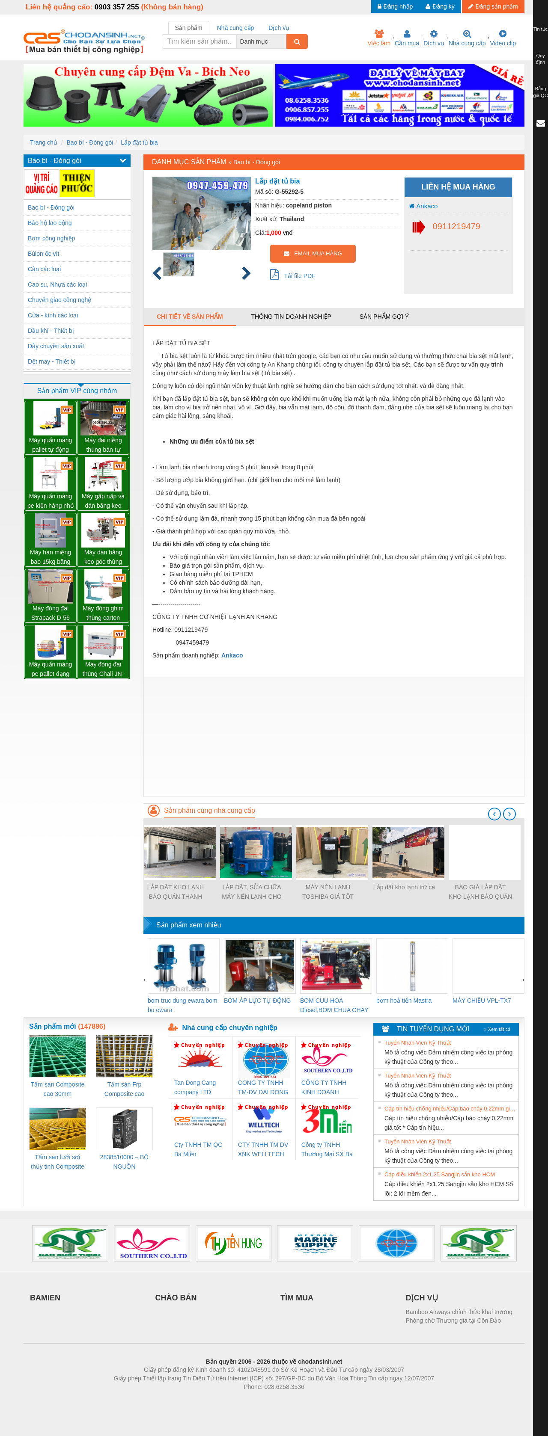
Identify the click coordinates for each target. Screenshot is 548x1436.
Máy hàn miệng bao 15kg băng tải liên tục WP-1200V (50, 557)
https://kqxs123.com (315, 1399)
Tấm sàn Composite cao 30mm (57, 1089)
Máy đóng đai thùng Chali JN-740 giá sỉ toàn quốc (103, 669)
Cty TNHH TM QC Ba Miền (198, 1149)
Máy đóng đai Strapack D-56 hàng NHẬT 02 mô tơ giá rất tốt (51, 613)
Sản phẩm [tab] (189, 27)
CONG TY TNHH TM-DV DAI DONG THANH (263, 1088)
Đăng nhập (395, 6)
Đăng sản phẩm (493, 6)
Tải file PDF (293, 274)
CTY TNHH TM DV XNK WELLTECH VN (263, 1150)
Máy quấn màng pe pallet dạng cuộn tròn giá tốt (50, 669)
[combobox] (284, 41)
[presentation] (494, 814)
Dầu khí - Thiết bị (51, 330)
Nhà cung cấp (467, 38)
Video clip (503, 38)
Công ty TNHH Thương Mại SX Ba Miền (327, 1150)
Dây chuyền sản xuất (56, 346)
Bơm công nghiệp (51, 238)
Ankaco (423, 206)
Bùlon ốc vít (43, 253)
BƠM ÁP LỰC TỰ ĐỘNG (257, 1000)
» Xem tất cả (497, 1029)
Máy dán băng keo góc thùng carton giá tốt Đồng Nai (103, 557)
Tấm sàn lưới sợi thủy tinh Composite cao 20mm (57, 1162)
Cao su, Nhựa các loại (57, 284)
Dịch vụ (433, 38)
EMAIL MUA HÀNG (313, 253)
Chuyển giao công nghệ (59, 299)
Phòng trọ (219, 1399)
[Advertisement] (334, 736)
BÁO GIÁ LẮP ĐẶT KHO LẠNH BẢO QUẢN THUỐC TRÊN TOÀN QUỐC (480, 892)
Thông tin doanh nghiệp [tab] (291, 316)
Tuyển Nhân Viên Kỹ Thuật (417, 1042)
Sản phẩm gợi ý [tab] (384, 316)
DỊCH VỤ (422, 1298)
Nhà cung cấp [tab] (235, 27)
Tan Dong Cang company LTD (195, 1087)
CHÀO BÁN (176, 1298)
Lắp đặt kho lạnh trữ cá (404, 887)
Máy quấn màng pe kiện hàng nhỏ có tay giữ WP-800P (50, 501)
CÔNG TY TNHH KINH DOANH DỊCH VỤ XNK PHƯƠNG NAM (324, 1088)
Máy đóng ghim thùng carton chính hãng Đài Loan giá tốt (103, 613)
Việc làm (378, 38)
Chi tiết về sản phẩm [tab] (190, 316)
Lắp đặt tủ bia (139, 142)
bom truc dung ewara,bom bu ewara (182, 1005)
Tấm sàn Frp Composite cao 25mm (124, 1089)
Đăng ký (440, 6)
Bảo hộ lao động (50, 222)
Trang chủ (43, 142)
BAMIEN (45, 1298)
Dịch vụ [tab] (278, 27)
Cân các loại (44, 269)
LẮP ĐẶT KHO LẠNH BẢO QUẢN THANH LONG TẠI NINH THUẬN (175, 892)
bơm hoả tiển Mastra (404, 1000)
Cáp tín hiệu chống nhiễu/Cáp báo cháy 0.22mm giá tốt (450, 1108)
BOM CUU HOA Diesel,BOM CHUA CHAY (334, 1005)
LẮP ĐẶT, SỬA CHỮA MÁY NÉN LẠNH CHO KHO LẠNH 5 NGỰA (251, 892)
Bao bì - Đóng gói (89, 142)
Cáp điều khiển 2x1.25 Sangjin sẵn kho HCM (439, 1174)
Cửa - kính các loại (53, 315)
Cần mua (407, 38)
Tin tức (540, 29)
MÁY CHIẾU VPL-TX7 (482, 1000)
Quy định (540, 59)
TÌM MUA (296, 1298)
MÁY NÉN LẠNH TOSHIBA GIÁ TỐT (328, 892)
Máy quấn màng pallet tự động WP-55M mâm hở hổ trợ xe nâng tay (50, 445)
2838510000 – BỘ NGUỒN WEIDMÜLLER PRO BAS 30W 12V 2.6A (124, 1162)
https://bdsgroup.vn (262, 1399)
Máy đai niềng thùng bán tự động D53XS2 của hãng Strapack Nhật (103, 445)
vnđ (288, 232)
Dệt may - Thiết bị (52, 361)
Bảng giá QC (540, 92)
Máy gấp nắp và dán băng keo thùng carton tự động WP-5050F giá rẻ (103, 501)
